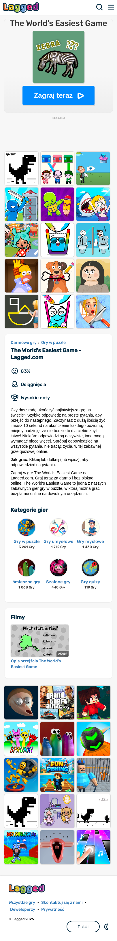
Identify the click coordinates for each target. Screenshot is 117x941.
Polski (83, 927)
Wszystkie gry (22, 902)
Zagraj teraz (53, 95)
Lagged (21, 7)
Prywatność (52, 909)
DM (107, 926)
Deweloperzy (22, 909)
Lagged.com (27, 889)
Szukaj (99, 7)
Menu (111, 7)
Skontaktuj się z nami (62, 902)
